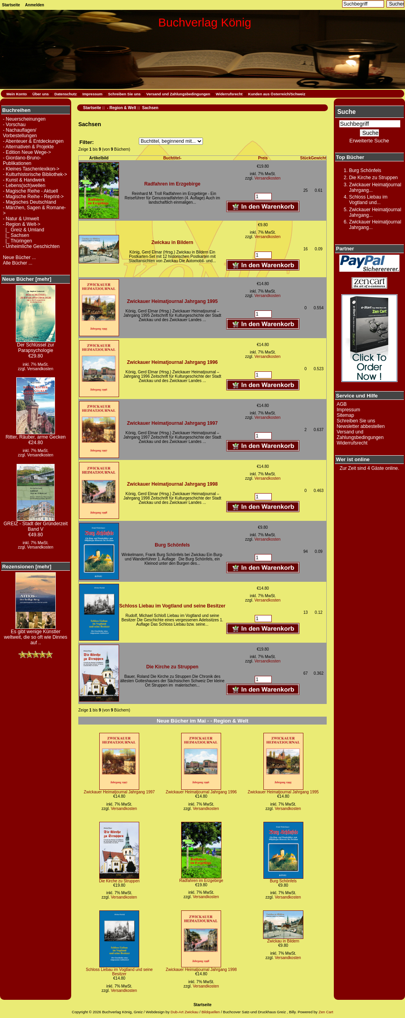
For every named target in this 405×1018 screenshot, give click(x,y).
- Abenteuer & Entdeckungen (33, 141)
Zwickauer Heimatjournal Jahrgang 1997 (172, 423)
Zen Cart (325, 1012)
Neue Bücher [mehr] (26, 279)
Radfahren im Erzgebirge (172, 184)
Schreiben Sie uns (124, 94)
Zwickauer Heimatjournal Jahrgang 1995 (172, 301)
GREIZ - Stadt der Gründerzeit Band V (36, 524)
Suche (346, 111)
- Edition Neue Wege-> (27, 152)
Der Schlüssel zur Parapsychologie (35, 345)
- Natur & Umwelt (21, 218)
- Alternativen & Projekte (28, 146)
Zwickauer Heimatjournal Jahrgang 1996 (172, 362)
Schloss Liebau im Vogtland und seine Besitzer (172, 606)
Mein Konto (16, 94)
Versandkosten (40, 369)
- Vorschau (14, 124)
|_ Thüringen (17, 241)
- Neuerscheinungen (24, 119)
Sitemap (345, 415)
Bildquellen (210, 1012)
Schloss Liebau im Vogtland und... (368, 199)
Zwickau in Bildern (172, 242)
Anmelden (34, 5)
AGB (341, 404)
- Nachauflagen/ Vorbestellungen (20, 132)
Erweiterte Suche (369, 141)
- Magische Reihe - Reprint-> (33, 196)
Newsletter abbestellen (360, 426)
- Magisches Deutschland (29, 202)
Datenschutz (66, 94)
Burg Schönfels (172, 545)
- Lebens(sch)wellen (24, 185)
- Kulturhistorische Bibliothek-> (35, 174)
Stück (305, 158)
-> (21, 224)
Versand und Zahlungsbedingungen (178, 94)
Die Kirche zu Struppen (172, 667)
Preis (262, 158)
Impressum (92, 94)
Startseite (11, 5)
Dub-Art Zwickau (184, 1012)
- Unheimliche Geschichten (31, 246)
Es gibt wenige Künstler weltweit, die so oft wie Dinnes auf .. (35, 634)
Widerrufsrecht (229, 94)
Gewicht (318, 158)
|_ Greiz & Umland (23, 230)
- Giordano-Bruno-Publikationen (22, 160)
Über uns (40, 94)
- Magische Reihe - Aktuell (30, 191)
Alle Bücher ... (17, 263)
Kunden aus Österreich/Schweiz (276, 94)
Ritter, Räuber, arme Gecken (36, 435)
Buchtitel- (172, 158)
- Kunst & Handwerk (24, 180)
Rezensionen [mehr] (26, 567)
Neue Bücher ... (19, 257)
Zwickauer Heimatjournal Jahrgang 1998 (172, 484)
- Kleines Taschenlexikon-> (31, 169)
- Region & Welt (121, 108)
